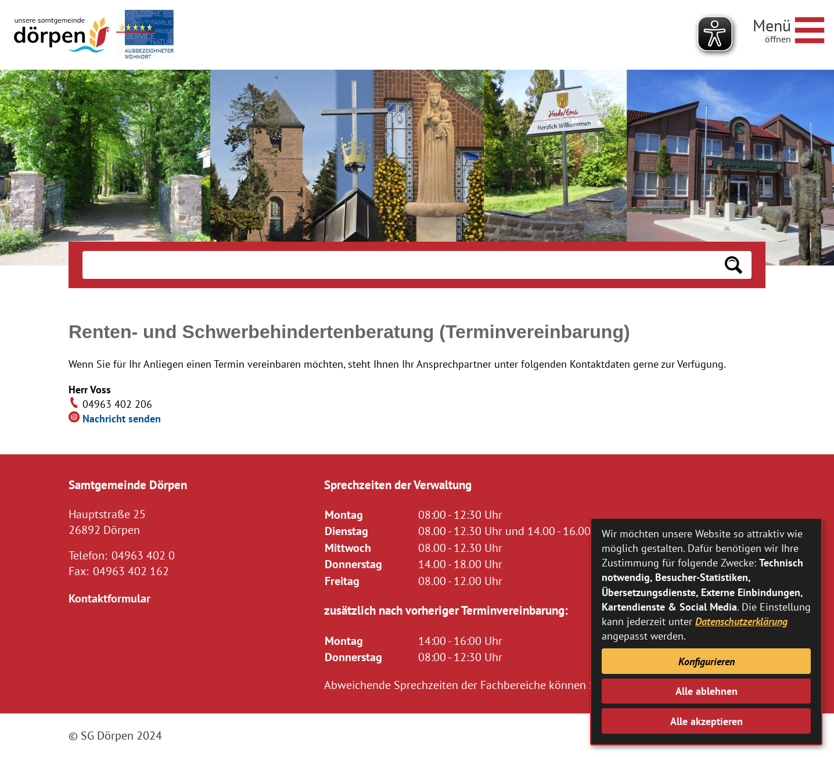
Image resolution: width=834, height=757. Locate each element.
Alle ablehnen (706, 691)
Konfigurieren (706, 661)
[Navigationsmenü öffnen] (789, 28)
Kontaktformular (109, 598)
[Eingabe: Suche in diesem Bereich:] (399, 265)
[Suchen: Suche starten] (734, 265)
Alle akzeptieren (706, 721)
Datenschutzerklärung (741, 621)
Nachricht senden (121, 418)
